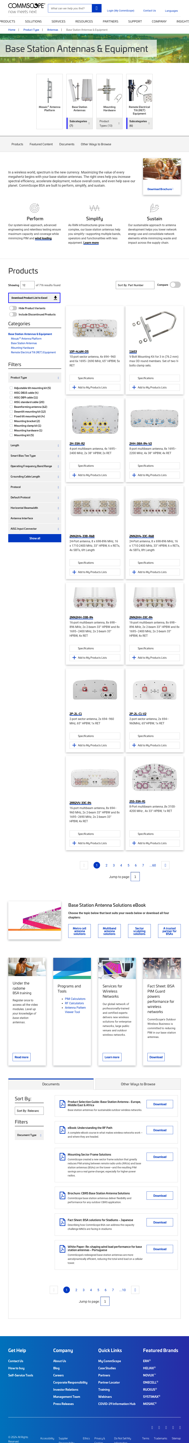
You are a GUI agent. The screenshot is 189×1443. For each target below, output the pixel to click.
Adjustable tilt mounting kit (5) (32, 388)
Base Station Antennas (24, 343)
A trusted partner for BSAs (169, 931)
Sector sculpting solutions (139, 931)
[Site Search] (74, 8)
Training (104, 1389)
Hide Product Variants (32, 308)
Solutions (33, 21)
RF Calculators (74, 1003)
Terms (145, 1438)
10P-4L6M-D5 (79, 351)
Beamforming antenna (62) (30, 407)
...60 (152, 865)
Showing (13, 285)
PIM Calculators (75, 999)
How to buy (16, 1368)
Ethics (86, 1438)
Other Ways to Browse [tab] (138, 1084)
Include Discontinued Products (37, 314)
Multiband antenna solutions (109, 931)
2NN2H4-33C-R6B (141, 536)
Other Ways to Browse (96, 147)
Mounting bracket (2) (27, 421)
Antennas (52, 29)
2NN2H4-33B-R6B (82, 536)
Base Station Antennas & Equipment (30, 334)
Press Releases (63, 1403)
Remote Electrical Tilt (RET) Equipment (33, 352)
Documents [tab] (51, 1084)
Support (135, 21)
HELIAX (149, 1368)
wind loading (43, 238)
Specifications (86, 378)
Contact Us (15, 1361)
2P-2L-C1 (76, 714)
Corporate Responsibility (70, 1382)
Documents (67, 147)
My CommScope (109, 1361)
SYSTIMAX (151, 1396)
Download (159, 1104)
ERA (147, 1361)
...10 (122, 1290)
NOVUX (149, 1375)
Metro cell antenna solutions (79, 931)
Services (59, 21)
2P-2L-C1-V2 (137, 714)
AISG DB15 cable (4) (26, 392)
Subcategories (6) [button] (138, 123)
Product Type (31, 29)
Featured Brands (160, 1350)
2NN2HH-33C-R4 (141, 617)
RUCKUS (150, 1389)
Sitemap (176, 1438)
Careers (58, 1375)
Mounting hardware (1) (28, 430)
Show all (34, 538)
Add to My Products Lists (92, 387)
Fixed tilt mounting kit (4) (29, 416)
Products (17, 147)
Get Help (17, 1350)
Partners (110, 21)
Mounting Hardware (22, 347)
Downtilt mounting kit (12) (30, 411)
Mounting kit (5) (24, 435)
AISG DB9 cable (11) (26, 397)
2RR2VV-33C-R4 (80, 803)
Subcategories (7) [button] (78, 123)
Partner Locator (109, 1382)
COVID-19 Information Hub (117, 1403)
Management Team (66, 1396)
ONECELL (150, 1382)
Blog (56, 1368)
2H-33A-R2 (77, 443)
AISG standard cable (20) (29, 402)
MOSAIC (150, 1403)
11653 (133, 351)
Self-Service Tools (20, 1375)
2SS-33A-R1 (137, 801)
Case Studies (107, 1368)
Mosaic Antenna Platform (26, 338)
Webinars (105, 1396)
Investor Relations (65, 1389)
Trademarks (160, 1438)
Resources (84, 21)
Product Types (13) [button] (106, 123)
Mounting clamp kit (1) (27, 425)
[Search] (96, 8)
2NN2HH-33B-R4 (81, 617)
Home (11, 29)
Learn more (91, 242)
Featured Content (41, 147)
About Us (59, 1361)
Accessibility (47, 1438)
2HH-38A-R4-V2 (140, 443)
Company (159, 21)
